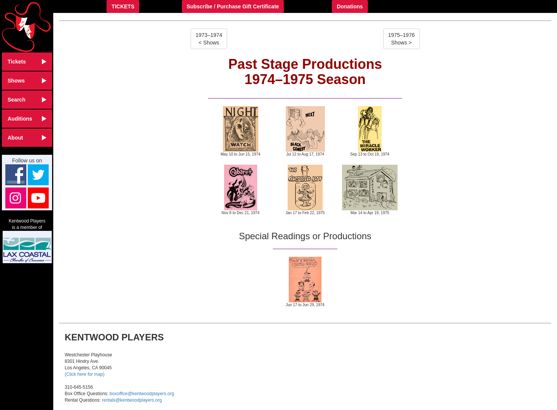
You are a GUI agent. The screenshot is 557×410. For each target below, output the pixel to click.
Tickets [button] (27, 62)
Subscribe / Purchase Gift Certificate (233, 6)
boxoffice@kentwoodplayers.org (142, 393)
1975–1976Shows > (401, 39)
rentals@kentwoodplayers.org (132, 400)
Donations (350, 6)
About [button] (27, 138)
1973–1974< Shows (209, 39)
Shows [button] (27, 81)
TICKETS (122, 6)
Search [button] (27, 100)
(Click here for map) (84, 374)
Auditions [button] (27, 119)
